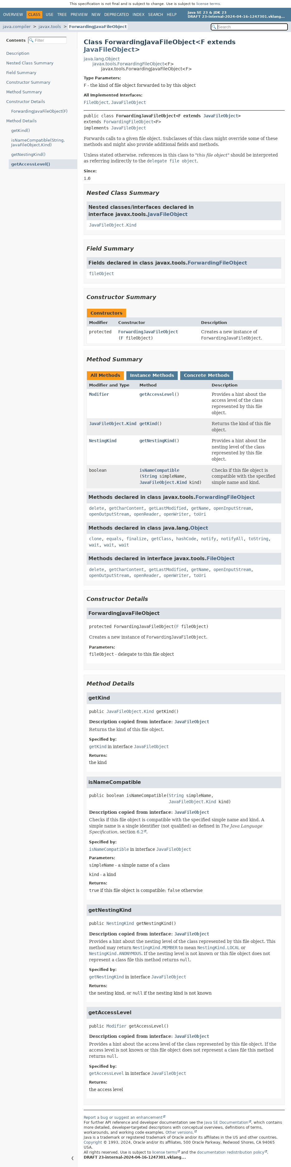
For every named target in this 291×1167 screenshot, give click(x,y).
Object (199, 528)
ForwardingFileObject (128, 121)
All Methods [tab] (105, 375)
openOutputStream (109, 514)
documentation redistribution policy (230, 1152)
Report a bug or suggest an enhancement (123, 1117)
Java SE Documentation (226, 1122)
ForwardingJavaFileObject (98, 26)
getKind (148, 423)
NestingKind (102, 440)
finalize (136, 538)
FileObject (96, 102)
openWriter (176, 514)
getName (200, 508)
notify (208, 538)
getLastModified (167, 508)
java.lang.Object (102, 58)
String (149, 476)
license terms (208, 4)
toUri (200, 514)
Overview (13, 14)
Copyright (93, 1142)
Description (17, 53)
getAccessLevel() (30, 164)
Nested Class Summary (30, 63)
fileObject (101, 273)
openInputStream (232, 508)
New (96, 14)
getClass (161, 538)
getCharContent (126, 508)
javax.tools (50, 26)
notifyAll (232, 538)
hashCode (186, 538)
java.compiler (17, 26)
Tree (62, 14)
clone (95, 538)
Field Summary (21, 72)
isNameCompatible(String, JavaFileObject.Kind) (38, 142)
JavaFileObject (109, 49)
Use (50, 14)
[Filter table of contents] (47, 40)
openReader (146, 514)
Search (155, 14)
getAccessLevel (156, 394)
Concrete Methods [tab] (206, 375)
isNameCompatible (159, 470)
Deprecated (116, 14)
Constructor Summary (28, 82)
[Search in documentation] (249, 26)
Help (171, 14)
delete (96, 508)
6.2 (140, 831)
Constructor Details (25, 101)
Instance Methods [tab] (152, 375)
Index (138, 14)
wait (94, 544)
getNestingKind (156, 440)
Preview (79, 14)
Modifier (99, 394)
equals (113, 538)
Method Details (21, 121)
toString (258, 538)
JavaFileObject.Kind (112, 225)
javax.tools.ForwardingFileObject (128, 63)
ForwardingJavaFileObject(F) (39, 111)
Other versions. (180, 1132)
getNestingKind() (28, 154)
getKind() (20, 130)
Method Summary (24, 92)
